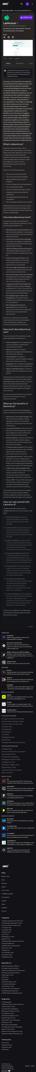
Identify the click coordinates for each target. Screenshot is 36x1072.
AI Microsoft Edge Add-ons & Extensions (13, 970)
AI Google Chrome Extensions (10, 968)
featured (5, 667)
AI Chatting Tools (7, 729)
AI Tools (4, 911)
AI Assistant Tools (7, 954)
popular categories (9, 716)
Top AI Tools (5, 890)
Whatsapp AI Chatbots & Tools (11, 759)
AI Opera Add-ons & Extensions (11, 988)
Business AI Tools (7, 948)
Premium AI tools (6, 1047)
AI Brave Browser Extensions (10, 991)
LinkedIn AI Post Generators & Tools (12, 1031)
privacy (27, 1066)
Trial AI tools (5, 1049)
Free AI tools (5, 1042)
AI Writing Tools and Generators (11, 945)
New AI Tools (5, 876)
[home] (5, 3)
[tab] (8, 63)
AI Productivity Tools (8, 952)
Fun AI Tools (5, 734)
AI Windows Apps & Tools (9, 982)
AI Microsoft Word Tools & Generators (14, 751)
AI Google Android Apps (8, 984)
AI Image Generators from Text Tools (13, 719)
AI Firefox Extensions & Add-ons (11, 972)
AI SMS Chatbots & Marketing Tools (12, 993)
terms (32, 1066)
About (3, 904)
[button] (32, 4)
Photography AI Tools (8, 737)
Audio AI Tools (6, 740)
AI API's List (5, 977)
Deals (3, 880)
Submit (4, 887)
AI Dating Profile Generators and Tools (13, 742)
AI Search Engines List (8, 943)
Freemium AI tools (7, 1045)
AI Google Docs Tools (8, 762)
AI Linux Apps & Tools (8, 986)
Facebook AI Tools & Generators (12, 770)
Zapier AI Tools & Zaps (8, 1029)
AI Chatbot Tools (7, 726)
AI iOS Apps (5, 979)
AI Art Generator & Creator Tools (12, 724)
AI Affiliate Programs (7, 894)
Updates (4, 900)
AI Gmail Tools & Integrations (10, 757)
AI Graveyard (5, 897)
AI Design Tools (6, 732)
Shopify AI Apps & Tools (9, 767)
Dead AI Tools (6, 776)
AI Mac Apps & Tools (7, 975)
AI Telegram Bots (7, 749)
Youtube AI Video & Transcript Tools (12, 1033)
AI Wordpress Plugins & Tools (10, 765)
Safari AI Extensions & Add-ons (10, 966)
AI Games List (6, 950)
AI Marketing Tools (7, 957)
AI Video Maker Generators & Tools (13, 721)
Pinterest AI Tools (7, 772)
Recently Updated (8, 816)
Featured (4, 883)
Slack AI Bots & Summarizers (10, 1024)
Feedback (4, 907)
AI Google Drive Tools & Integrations (12, 1027)
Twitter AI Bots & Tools (9, 754)
